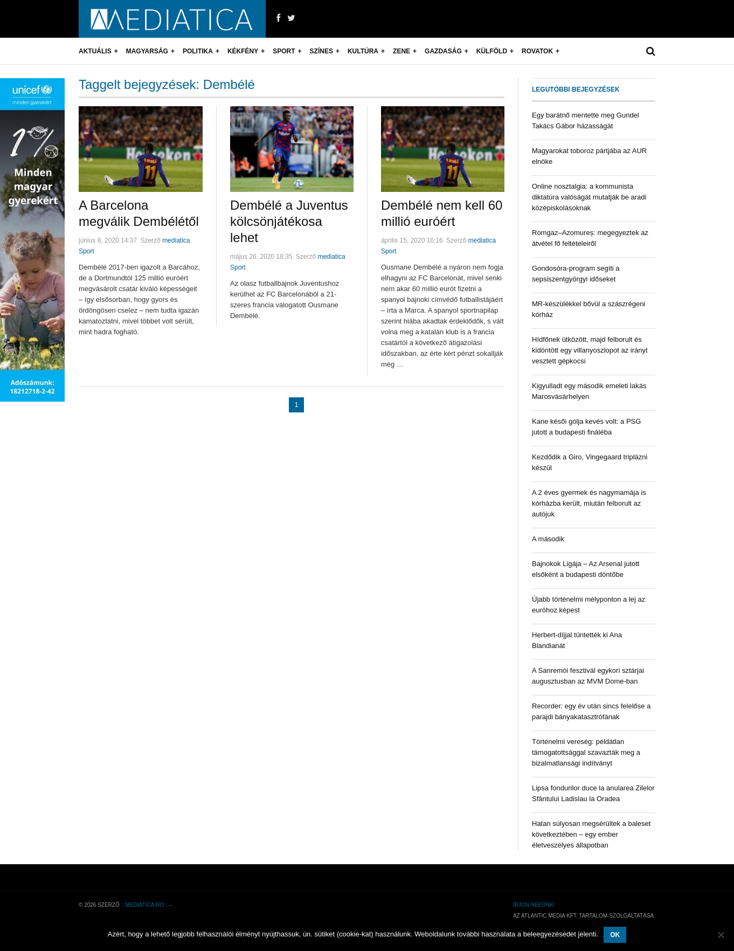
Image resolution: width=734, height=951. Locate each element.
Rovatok (537, 51)
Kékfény (242, 51)
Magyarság (147, 51)
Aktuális (95, 51)
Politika (198, 51)
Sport (284, 51)
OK (615, 935)
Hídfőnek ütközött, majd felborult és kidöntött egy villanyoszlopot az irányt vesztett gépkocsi (590, 350)
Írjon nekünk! (534, 905)
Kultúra (363, 51)
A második (548, 539)
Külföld (491, 51)
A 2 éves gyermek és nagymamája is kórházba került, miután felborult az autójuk (589, 503)
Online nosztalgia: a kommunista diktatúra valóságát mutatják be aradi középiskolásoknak (589, 197)
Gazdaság (443, 51)
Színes (321, 51)
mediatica (176, 240)
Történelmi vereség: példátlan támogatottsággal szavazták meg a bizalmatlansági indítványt (586, 752)
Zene (401, 51)
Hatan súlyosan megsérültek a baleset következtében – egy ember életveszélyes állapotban (591, 834)
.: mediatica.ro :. (145, 905)
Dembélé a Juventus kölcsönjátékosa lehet (289, 221)
